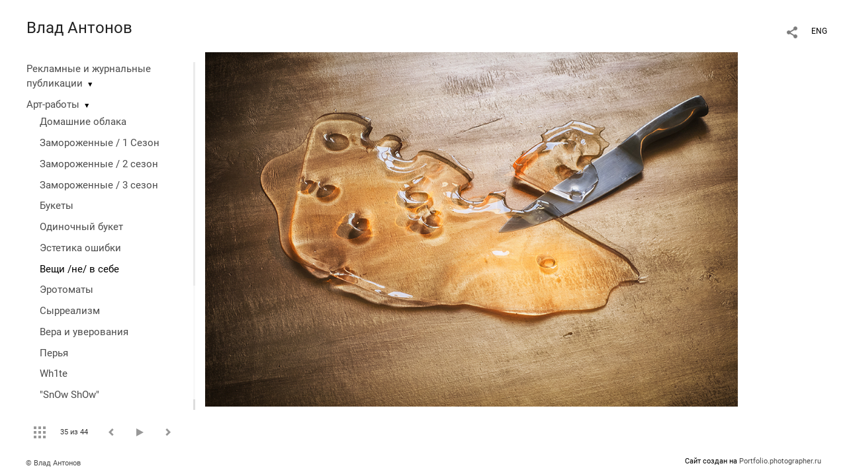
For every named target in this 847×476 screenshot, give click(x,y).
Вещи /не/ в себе (79, 269)
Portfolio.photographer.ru (780, 461)
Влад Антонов (79, 28)
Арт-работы (52, 104)
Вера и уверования (84, 332)
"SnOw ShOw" (69, 395)
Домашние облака (83, 122)
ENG (819, 31)
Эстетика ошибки (80, 248)
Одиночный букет (81, 227)
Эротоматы (66, 290)
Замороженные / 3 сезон (99, 185)
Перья (54, 353)
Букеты (56, 206)
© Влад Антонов (53, 463)
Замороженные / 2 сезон (99, 164)
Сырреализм (70, 311)
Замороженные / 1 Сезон (99, 143)
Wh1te (53, 373)
